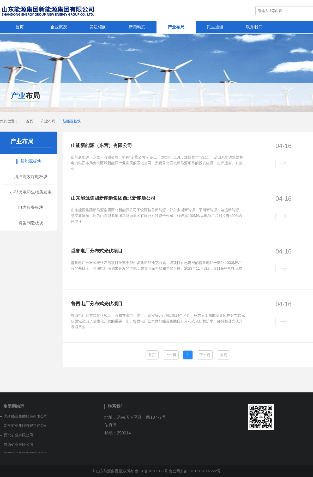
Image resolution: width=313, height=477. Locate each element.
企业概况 (58, 27)
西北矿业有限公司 (18, 435)
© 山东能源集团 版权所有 (113, 471)
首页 (19, 27)
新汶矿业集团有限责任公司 (26, 425)
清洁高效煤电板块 (30, 176)
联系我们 (254, 27)
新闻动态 (137, 27)
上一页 (170, 355)
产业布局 (176, 27)
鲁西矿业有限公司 (18, 444)
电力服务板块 (30, 207)
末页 (223, 355)
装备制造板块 (30, 223)
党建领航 (97, 27)
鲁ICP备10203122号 (151, 471)
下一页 (204, 355)
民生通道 (215, 27)
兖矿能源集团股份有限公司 (26, 416)
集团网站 (241, 10)
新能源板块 (72, 121)
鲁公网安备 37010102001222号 (194, 471)
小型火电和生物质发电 (31, 192)
